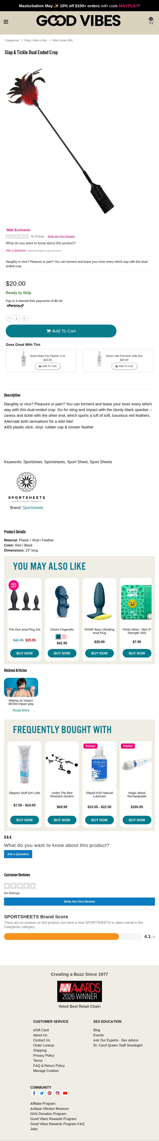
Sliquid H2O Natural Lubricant (99, 794)
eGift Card (41, 1030)
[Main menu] (5, 21)
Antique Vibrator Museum (49, 1108)
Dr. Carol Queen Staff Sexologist (117, 1045)
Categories (12, 40)
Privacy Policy (43, 1055)
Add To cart (61, 331)
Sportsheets (33, 507)
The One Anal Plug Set (24, 629)
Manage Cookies (46, 1071)
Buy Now (24, 653)
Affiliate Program (42, 1103)
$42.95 (62, 643)
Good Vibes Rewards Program (53, 1119)
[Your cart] (150, 21)
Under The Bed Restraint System (62, 794)
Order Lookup (43, 1045)
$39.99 (99, 642)
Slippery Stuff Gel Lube (24, 793)
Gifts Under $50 (62, 40)
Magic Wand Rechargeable (136, 794)
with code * (79, 5)
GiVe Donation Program (48, 1114)
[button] (58, 636)
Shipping (39, 1050)
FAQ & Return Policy (49, 1065)
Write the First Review (61, 236)
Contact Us (41, 1040)
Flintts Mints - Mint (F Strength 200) (137, 631)
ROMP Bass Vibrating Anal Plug (99, 631)
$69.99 (62, 807)
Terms (38, 1060)
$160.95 (137, 807)
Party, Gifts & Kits (35, 40)
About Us (40, 1035)
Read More (21, 710)
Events (98, 1035)
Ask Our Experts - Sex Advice (115, 1040)
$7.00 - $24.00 (25, 805)
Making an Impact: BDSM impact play (21, 702)
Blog (96, 1030)
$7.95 (137, 642)
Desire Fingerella (62, 629)
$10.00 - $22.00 (99, 807)
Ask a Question (16, 250)
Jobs (33, 1129)
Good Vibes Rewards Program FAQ (57, 1124)
